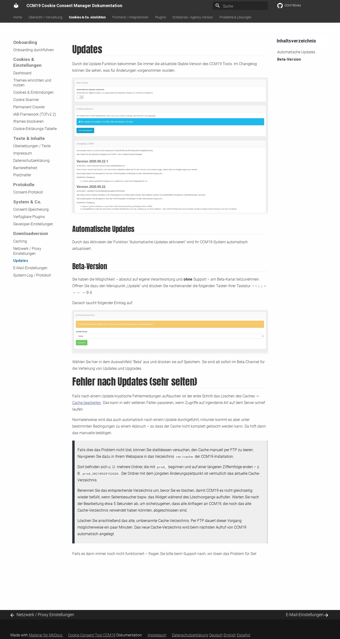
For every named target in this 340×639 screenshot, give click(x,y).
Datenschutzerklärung (31, 160)
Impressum (22, 153)
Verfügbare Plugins (29, 216)
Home (17, 17)
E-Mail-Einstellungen (30, 268)
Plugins (160, 17)
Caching (20, 241)
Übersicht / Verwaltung (45, 17)
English (230, 635)
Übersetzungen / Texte (32, 146)
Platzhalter (22, 175)
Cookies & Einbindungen (33, 92)
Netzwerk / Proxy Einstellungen (27, 251)
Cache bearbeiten (86, 402)
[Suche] (240, 6)
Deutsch (216, 635)
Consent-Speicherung (31, 209)
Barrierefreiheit (25, 168)
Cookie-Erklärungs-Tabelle (35, 128)
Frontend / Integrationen (130, 17)
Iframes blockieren (28, 121)
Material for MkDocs (46, 635)
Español (243, 635)
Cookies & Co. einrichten (87, 17)
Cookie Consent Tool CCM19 (91, 635)
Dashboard (22, 73)
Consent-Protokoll (28, 192)
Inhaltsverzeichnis (296, 41)
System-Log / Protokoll (32, 275)
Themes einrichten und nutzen (32, 83)
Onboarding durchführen (33, 50)
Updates (20, 260)
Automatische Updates (296, 52)
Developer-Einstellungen (33, 224)
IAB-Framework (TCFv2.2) (34, 114)
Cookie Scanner (26, 99)
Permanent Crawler (29, 107)
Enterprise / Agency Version (193, 17)
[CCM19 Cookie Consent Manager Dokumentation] (16, 5)
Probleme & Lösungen (235, 17)
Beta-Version (289, 59)
